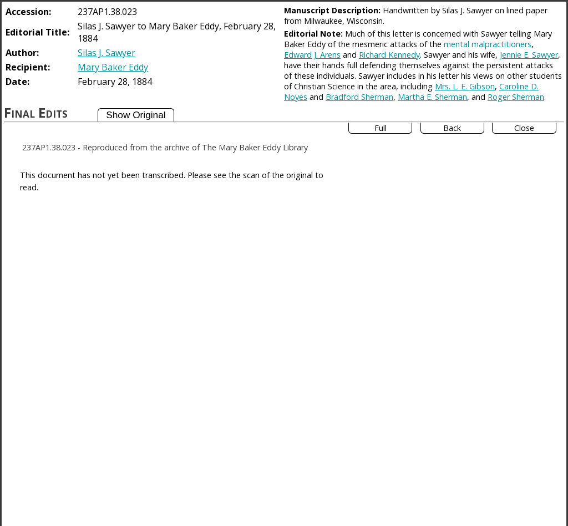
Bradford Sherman (359, 97)
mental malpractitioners (487, 44)
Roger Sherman (516, 97)
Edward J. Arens (312, 54)
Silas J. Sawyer (106, 53)
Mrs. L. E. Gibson (465, 86)
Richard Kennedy (389, 54)
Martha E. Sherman (432, 97)
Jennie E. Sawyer (529, 54)
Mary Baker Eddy (113, 67)
